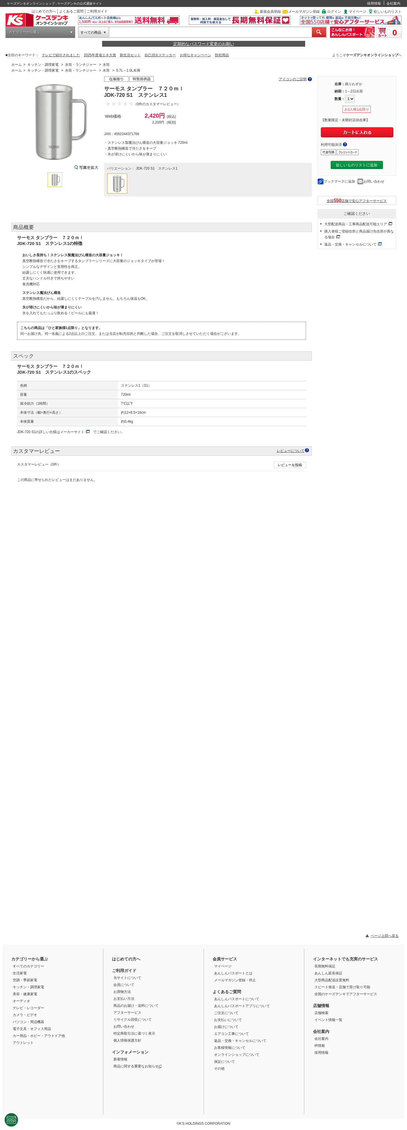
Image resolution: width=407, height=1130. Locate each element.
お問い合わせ (373, 181)
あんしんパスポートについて (236, 999)
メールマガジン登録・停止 (235, 980)
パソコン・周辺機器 (28, 1022)
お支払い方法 (123, 999)
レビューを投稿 (290, 465)
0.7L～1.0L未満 (128, 70)
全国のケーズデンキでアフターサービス (345, 994)
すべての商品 (90, 32)
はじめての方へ (44, 11)
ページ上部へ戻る (385, 936)
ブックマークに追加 (339, 181)
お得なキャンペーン (195, 55)
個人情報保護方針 (127, 1040)
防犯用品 (222, 55)
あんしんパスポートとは (233, 973)
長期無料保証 (324, 966)
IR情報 (319, 1046)
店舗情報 (321, 1005)
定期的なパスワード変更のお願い (203, 43)
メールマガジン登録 (304, 12)
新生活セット (130, 55)
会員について (123, 985)
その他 (219, 1069)
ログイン (334, 12)
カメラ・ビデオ (25, 1015)
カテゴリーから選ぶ (24, 32)
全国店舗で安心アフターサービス (357, 200)
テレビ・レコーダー (28, 1008)
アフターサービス (127, 1013)
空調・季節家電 (25, 980)
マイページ (357, 12)
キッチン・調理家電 (43, 65)
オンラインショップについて (236, 1055)
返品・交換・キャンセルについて (350, 244)
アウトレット (23, 1043)
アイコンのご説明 (293, 79)
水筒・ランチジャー (80, 65)
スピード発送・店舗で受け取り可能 (342, 987)
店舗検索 (321, 1013)
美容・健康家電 (25, 994)
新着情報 (120, 1059)
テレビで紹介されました (61, 55)
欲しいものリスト (387, 12)
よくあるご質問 (71, 11)
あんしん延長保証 (328, 973)
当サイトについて (127, 978)
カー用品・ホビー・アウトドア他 (39, 1036)
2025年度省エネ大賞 (100, 55)
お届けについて (226, 1027)
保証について (224, 1062)
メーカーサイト (72, 432)
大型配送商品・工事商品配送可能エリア (355, 224)
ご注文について (226, 1013)
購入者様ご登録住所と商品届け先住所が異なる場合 (359, 234)
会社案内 (393, 3)
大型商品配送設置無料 (331, 980)
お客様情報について (229, 1048)
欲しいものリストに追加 (356, 165)
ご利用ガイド (97, 11)
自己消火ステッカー (160, 55)
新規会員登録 (270, 12)
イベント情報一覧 (328, 1020)
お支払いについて (228, 1020)
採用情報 (374, 3)
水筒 (106, 65)
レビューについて (291, 451)
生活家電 (20, 973)
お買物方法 (122, 992)
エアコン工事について (231, 1034)
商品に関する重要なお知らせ (137, 1066)
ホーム (16, 65)
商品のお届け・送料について (136, 1006)
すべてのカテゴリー (28, 966)
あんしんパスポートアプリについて (242, 1006)
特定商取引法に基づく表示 (134, 1033)
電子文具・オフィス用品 (32, 1029)
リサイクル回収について (132, 1020)
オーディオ (21, 1001)
